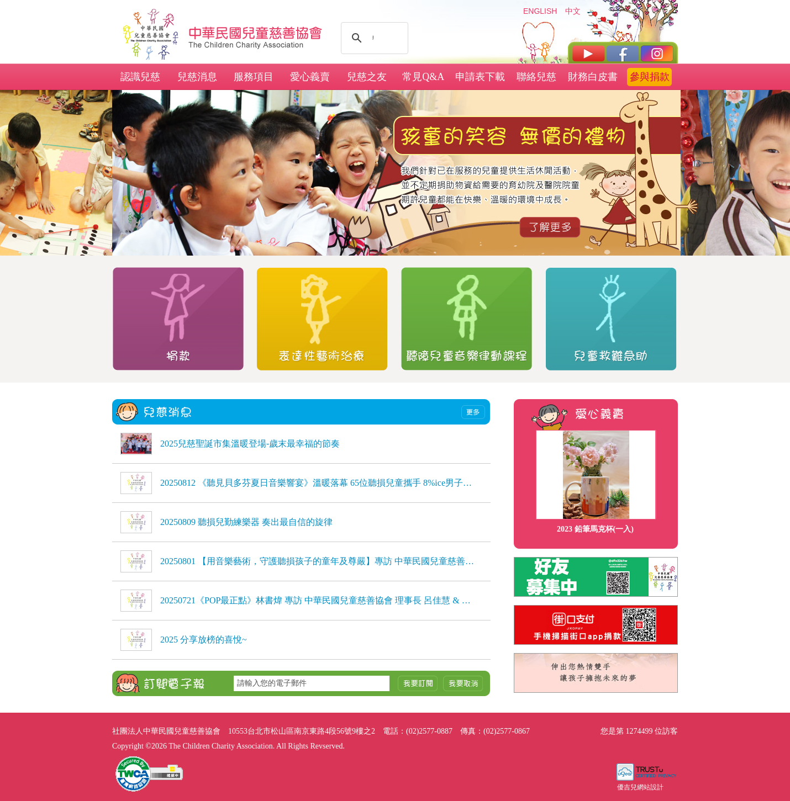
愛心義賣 (310, 76)
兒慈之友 (367, 76)
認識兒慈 (140, 76)
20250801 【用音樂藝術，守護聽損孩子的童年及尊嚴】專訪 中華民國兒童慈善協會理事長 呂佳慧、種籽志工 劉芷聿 (317, 561)
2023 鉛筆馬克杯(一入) (595, 529)
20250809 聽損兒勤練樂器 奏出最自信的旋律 (246, 522)
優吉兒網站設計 (640, 787)
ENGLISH (539, 11)
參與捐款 (650, 76)
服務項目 (253, 76)
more (473, 412)
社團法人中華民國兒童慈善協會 (255, 32)
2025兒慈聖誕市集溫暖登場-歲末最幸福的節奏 (250, 443)
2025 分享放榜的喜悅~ (203, 639)
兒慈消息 (197, 76)
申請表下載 (480, 76)
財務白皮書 (593, 76)
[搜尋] (372, 38)
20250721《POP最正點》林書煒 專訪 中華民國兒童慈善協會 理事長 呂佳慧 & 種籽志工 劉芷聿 (317, 600)
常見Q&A (423, 76)
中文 (573, 11)
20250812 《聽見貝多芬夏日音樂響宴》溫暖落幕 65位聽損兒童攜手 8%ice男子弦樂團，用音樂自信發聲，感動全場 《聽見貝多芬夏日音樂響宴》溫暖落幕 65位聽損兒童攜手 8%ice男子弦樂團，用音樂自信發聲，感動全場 (317, 482)
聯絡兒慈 (536, 76)
